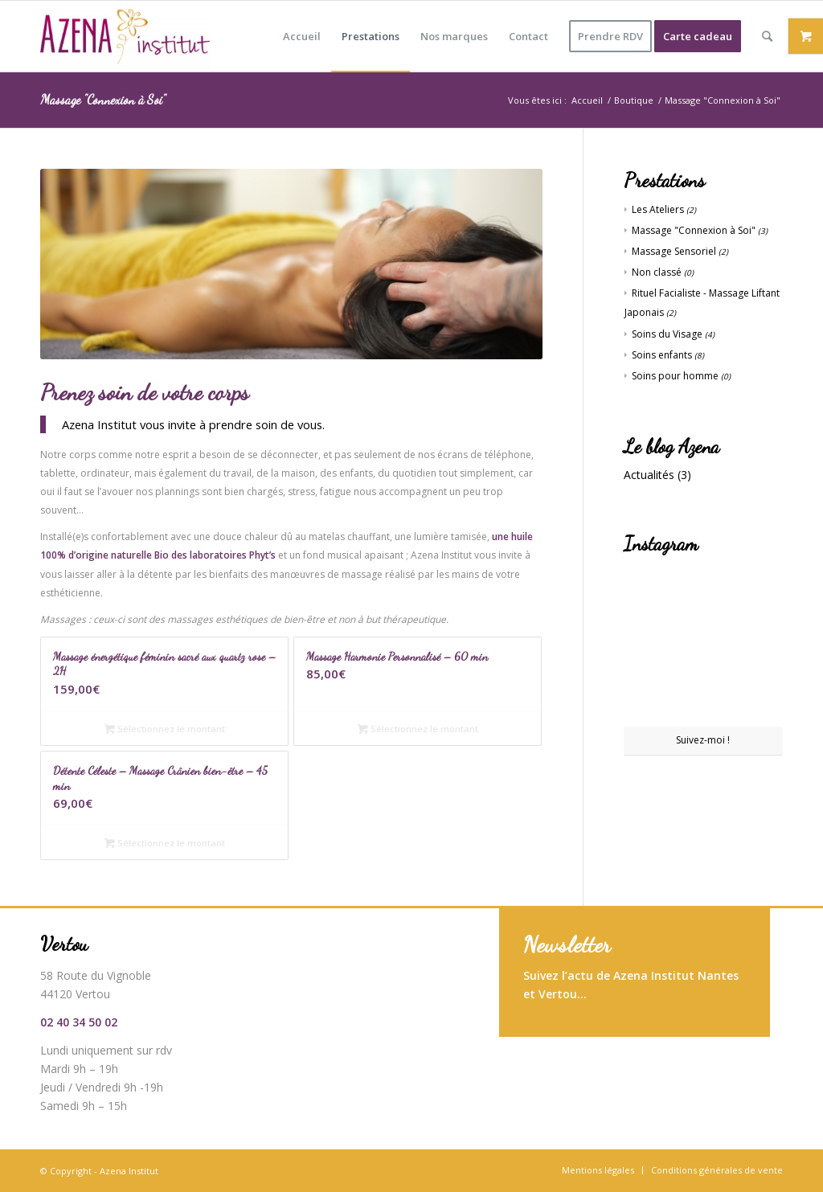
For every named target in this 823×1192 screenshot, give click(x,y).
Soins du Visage (667, 334)
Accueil (587, 100)
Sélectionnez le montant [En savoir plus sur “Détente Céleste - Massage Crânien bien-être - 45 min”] (164, 842)
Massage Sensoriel (674, 251)
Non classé (657, 272)
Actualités (649, 474)
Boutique (633, 100)
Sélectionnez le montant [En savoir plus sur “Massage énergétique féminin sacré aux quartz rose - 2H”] (164, 728)
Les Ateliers (658, 209)
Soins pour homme (675, 376)
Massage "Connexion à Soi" (693, 230)
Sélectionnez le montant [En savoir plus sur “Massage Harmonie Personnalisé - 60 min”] (418, 728)
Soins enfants (662, 355)
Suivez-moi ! (703, 740)
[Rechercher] (767, 36)
